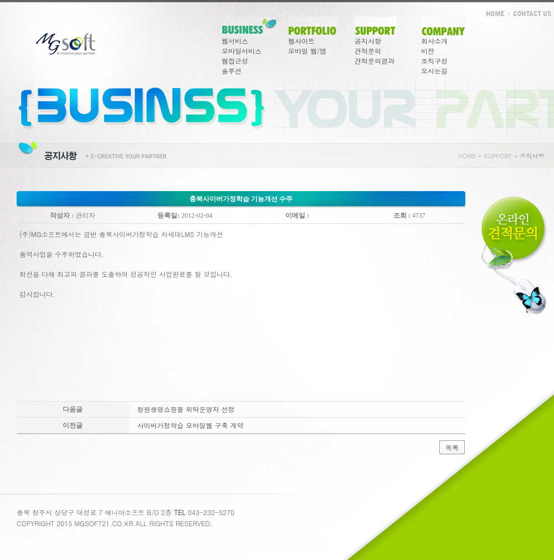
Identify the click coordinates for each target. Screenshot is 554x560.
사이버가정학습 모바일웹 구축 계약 (190, 425)
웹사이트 (301, 40)
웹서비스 (235, 40)
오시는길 (434, 70)
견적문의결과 (374, 60)
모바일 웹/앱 (307, 50)
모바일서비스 (241, 50)
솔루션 (232, 70)
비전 (427, 50)
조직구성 (434, 60)
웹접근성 (235, 60)
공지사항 (368, 40)
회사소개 (434, 40)
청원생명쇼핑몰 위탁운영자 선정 (186, 409)
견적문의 (368, 50)
